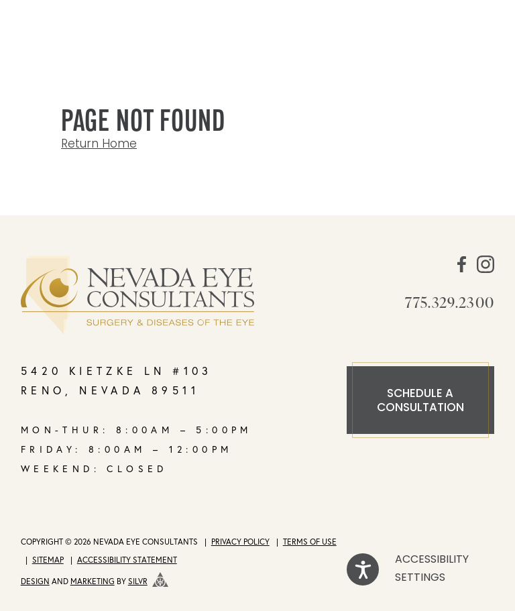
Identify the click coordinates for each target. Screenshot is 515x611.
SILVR (138, 581)
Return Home (99, 144)
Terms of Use (310, 542)
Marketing (92, 581)
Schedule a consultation (420, 401)
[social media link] (461, 269)
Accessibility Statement (127, 560)
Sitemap (48, 560)
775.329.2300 (449, 302)
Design (35, 581)
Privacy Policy (240, 542)
